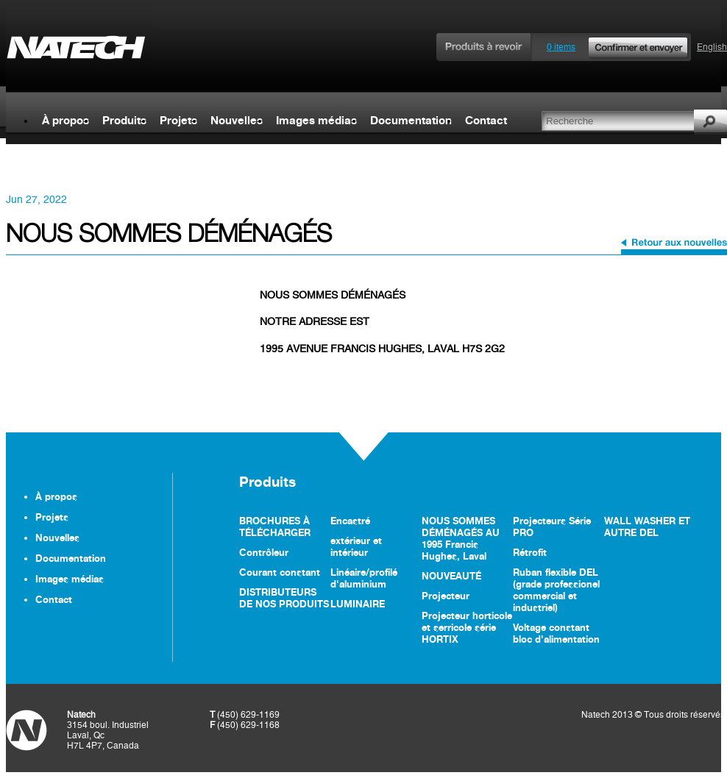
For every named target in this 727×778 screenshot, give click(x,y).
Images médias (316, 120)
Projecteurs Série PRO (552, 526)
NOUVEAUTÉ (451, 576)
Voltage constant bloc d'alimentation (556, 633)
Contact (486, 120)
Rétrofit (530, 552)
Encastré (350, 521)
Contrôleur (263, 552)
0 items (618, 47)
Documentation (411, 120)
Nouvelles (236, 120)
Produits (124, 120)
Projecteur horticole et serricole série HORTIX (467, 627)
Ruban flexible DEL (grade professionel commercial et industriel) (556, 589)
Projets (178, 120)
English (712, 47)
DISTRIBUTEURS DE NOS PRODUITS (284, 598)
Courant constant (279, 572)
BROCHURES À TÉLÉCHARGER (275, 526)
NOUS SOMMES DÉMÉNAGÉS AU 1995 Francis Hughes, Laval (461, 538)
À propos (65, 120)
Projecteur (445, 596)
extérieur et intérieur (356, 546)
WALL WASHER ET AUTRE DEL (647, 526)
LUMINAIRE (357, 604)
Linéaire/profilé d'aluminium (363, 578)
